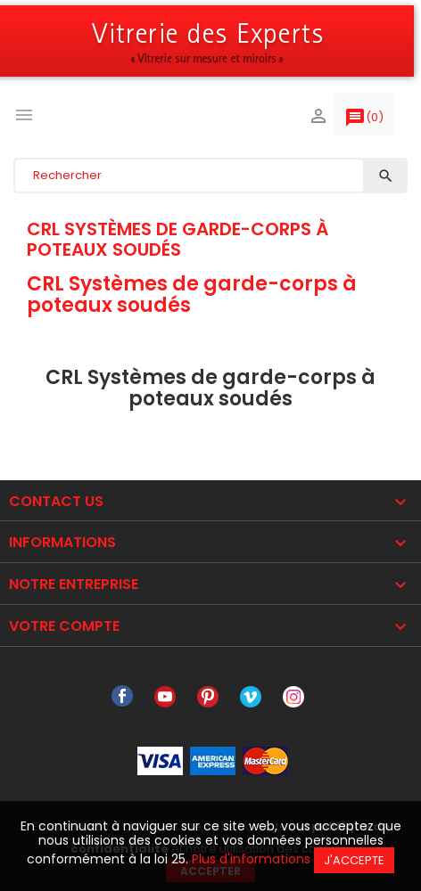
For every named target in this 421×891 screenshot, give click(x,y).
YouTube (165, 696)
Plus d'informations (251, 859)
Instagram (293, 696)
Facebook (122, 696)
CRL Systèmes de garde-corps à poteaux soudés (177, 239)
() (364, 121)
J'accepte (354, 860)
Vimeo (250, 696)
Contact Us (56, 501)
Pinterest (208, 696)
